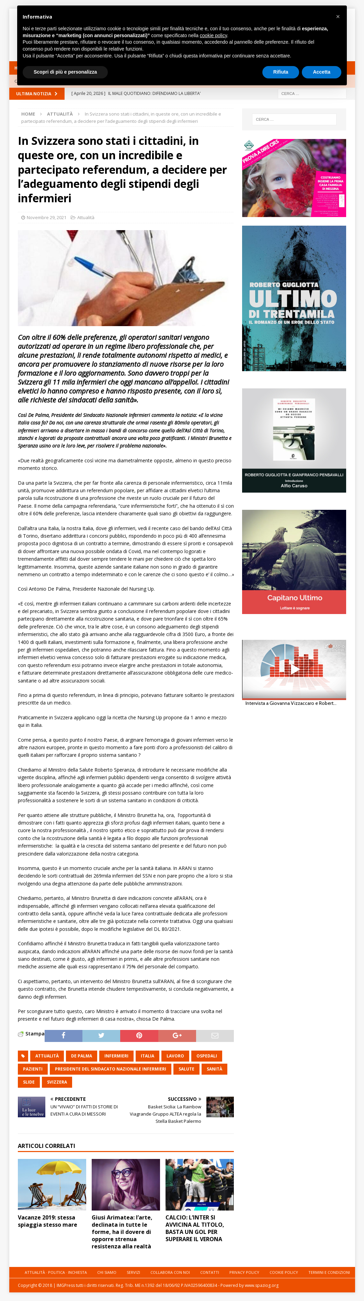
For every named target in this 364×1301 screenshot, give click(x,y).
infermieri (116, 1056)
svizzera (57, 1082)
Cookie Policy (284, 1272)
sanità (214, 1069)
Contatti (209, 1272)
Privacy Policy (244, 1272)
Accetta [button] (321, 72)
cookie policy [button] (213, 35)
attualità (47, 1056)
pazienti (33, 1069)
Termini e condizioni (329, 1272)
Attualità (85, 217)
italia (147, 1056)
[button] (337, 16)
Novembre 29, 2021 (46, 217)
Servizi (133, 1272)
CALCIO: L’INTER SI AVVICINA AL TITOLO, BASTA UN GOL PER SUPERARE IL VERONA (195, 1228)
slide (29, 1082)
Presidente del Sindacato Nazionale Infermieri (110, 1069)
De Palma (81, 1056)
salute (186, 1069)
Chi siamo (106, 1272)
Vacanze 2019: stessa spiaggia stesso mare (47, 1221)
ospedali (206, 1056)
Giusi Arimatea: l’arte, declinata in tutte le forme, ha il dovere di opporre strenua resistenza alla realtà (122, 1232)
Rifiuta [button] (280, 72)
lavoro (175, 1056)
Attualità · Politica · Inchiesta (56, 1272)
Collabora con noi (170, 1272)
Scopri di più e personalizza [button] (65, 72)
